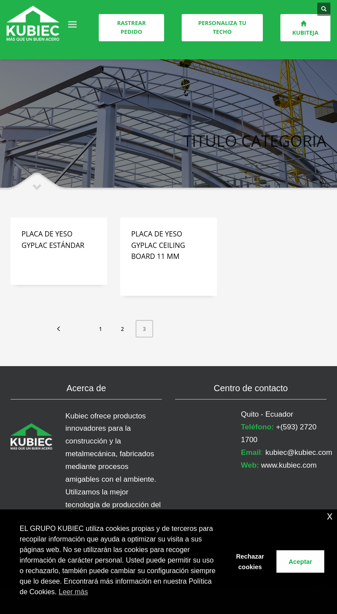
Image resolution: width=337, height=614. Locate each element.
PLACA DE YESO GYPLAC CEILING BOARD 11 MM (158, 245)
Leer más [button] (73, 592)
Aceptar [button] (300, 561)
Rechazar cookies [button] (250, 561)
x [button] (330, 516)
